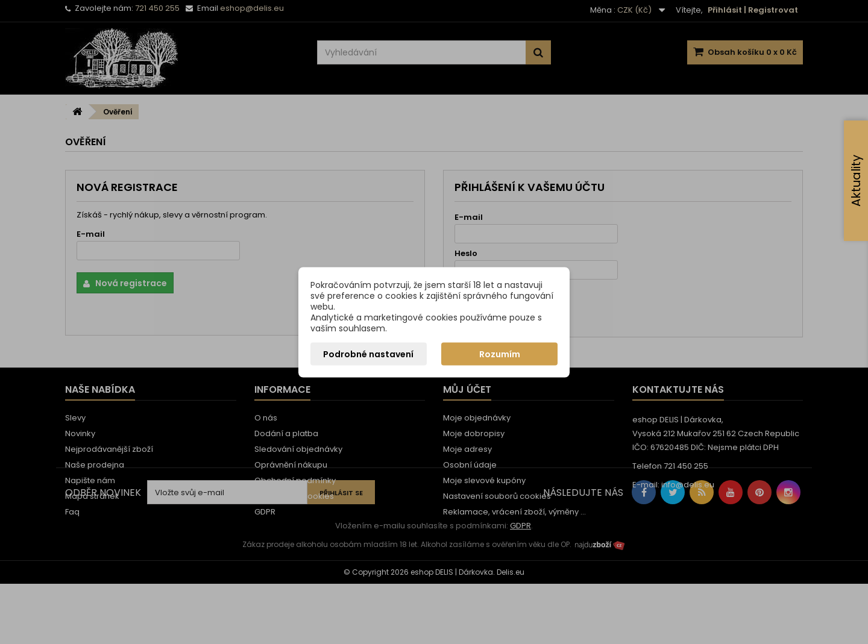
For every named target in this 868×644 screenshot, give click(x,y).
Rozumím (499, 354)
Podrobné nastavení (368, 354)
